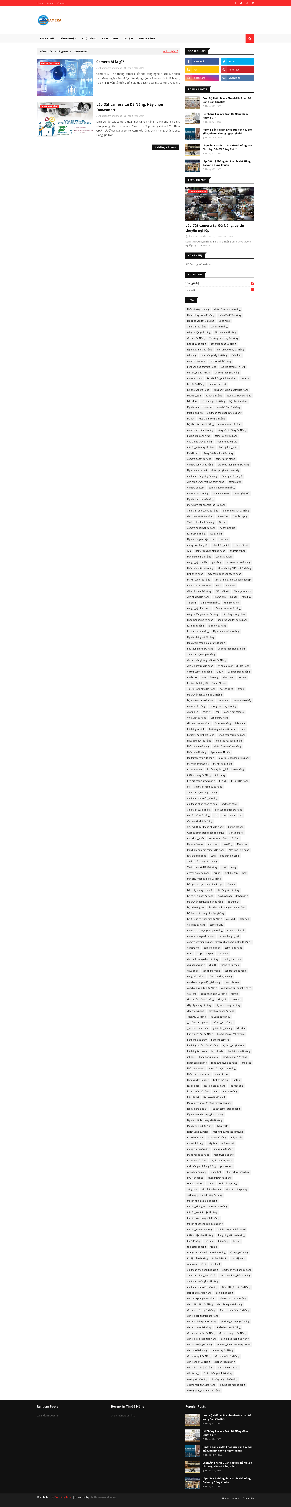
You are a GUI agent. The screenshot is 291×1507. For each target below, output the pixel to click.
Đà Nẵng (191, 355)
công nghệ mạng (211, 970)
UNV (224, 867)
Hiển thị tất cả (170, 51)
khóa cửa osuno (195, 1068)
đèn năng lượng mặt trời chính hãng (205, 481)
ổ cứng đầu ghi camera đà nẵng (203, 1390)
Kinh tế (233, 596)
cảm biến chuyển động (220, 976)
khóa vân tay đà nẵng (198, 309)
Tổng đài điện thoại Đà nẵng (218, 453)
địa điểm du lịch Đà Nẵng (236, 510)
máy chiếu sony (195, 1137)
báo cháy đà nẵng (196, 343)
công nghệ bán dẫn (197, 562)
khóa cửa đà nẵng (196, 752)
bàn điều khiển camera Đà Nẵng (204, 878)
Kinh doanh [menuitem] (110, 38)
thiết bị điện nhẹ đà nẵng (200, 1235)
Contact (61, 3)
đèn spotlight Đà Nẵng (199, 1356)
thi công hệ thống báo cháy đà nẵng (225, 769)
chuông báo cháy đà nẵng (223, 706)
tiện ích (223, 781)
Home (40, 3)
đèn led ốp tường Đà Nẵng (235, 1338)
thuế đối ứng (193, 1241)
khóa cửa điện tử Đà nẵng (227, 746)
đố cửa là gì (193, 1373)
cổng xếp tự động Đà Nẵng (232, 430)
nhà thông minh (221, 545)
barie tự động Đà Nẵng (199, 556)
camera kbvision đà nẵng (200, 430)
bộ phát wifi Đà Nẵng (198, 389)
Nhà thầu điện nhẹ (196, 855)
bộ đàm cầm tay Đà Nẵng (200, 424)
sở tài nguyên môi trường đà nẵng (204, 1195)
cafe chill (230, 919)
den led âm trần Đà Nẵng (200, 999)
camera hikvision (196, 361)
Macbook (242, 844)
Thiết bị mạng (240, 516)
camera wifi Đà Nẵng (220, 361)
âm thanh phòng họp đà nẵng (202, 510)
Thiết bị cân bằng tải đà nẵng (202, 861)
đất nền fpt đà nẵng (224, 1361)
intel (243, 729)
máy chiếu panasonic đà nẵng (233, 758)
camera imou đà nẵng (229, 424)
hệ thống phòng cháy (234, 614)
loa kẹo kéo (193, 1085)
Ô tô (203, 1264)
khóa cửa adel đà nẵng (199, 740)
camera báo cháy (242, 700)
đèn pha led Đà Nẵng (198, 596)
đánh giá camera (242, 591)
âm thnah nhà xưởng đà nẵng (202, 1287)
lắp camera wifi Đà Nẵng (226, 631)
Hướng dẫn (220, 596)
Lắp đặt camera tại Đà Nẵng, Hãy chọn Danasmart (129, 107)
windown (192, 1264)
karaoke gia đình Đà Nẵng (200, 735)
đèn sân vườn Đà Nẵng (227, 1356)
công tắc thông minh (235, 970)
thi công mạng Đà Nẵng (227, 372)
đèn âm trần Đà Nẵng (198, 815)
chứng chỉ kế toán (229, 965)
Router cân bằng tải (197, 683)
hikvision (241, 1028)
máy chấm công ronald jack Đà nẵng (206, 504)
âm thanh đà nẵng (196, 326)
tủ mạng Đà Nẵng (239, 1252)
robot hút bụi (241, 545)
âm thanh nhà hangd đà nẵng (202, 1269)
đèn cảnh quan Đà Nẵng (229, 1304)
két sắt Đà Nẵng (195, 384)
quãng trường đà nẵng (219, 1177)
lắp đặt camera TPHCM (233, 366)
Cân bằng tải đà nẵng (239, 671)
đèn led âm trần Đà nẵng (200, 666)
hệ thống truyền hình (233, 1045)
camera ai (223, 700)
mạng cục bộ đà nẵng (198, 1149)
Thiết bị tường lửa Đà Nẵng (201, 689)
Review (242, 677)
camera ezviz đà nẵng (226, 435)
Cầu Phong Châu (196, 838)
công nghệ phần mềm (198, 608)
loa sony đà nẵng (217, 625)
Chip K (219, 671)
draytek (222, 999)
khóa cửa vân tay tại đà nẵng (232, 620)
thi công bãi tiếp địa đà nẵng (202, 1200)
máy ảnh (212, 1143)
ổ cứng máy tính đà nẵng (225, 1379)
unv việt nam (238, 1258)
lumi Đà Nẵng (230, 1091)
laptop (236, 1080)
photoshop (226, 1166)
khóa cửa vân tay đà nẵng (227, 309)
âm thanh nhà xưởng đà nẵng (202, 798)
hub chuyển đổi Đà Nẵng (200, 1034)
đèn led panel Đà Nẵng (199, 1327)
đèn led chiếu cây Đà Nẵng (201, 1310)
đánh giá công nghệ (232, 476)
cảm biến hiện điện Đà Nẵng (202, 988)
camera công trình (225, 458)
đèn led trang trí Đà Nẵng (232, 1333)
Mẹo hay (246, 596)
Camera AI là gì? (110, 61)
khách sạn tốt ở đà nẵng (235, 1057)
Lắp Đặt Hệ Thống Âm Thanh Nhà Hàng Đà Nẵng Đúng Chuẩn (226, 163)
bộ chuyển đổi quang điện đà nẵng (205, 901)
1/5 (216, 815)
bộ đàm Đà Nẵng (238, 401)
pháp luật (216, 1172)
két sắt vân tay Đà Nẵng (239, 395)
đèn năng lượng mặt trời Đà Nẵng (231, 389)
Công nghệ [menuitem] (67, 38)
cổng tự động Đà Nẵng (198, 332)
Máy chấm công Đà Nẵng (212, 418)
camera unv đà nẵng (197, 493)
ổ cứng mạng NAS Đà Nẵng (201, 1384)
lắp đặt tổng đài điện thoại (200, 539)
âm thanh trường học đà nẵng (202, 1281)
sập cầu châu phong (236, 1189)
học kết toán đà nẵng (239, 1051)
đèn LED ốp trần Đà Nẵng (233, 1298)
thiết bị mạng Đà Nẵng (199, 775)
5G (240, 815)
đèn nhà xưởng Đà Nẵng (199, 1344)
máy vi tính (236, 1137)
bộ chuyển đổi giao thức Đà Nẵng (204, 694)
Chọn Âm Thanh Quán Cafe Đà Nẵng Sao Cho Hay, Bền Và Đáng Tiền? (227, 147)
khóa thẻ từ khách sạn (198, 1074)
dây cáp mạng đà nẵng (199, 1005)
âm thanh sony (229, 804)
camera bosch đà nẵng (199, 458)
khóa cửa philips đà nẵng (200, 568)
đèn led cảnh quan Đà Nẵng (201, 1321)
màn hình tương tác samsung (228, 1131)
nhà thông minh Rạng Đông (201, 1166)
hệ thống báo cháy (197, 1039)
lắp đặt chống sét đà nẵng (200, 637)
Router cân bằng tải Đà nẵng (210, 550)
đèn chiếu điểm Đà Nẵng (200, 1304)
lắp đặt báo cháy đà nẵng (200, 499)
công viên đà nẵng (196, 717)
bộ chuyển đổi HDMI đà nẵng (233, 896)
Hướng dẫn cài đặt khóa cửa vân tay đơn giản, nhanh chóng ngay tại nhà (227, 131)
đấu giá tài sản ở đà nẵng (200, 1367)
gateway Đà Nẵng (196, 1016)
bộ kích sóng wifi (196, 907)
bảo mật (231, 884)
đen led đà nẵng (224, 1292)
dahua (234, 993)
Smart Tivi (223, 516)
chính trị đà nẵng (196, 965)
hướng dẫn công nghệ (198, 435)
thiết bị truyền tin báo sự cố (231, 1229)
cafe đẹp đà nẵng (196, 924)
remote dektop (195, 1183)
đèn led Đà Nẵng (196, 338)
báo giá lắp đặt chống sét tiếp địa (204, 884)
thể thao (209, 1241)
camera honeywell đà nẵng (201, 527)
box (244, 873)
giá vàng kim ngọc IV (197, 1022)
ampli (241, 689)
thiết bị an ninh (195, 412)
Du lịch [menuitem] (128, 38)
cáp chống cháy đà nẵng (199, 441)
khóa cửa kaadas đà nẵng (229, 740)
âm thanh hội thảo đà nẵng (208, 786)
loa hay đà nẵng (195, 625)
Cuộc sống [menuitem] (89, 38)
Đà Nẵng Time (63, 1497)
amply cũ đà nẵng (210, 602)
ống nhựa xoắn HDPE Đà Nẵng (233, 666)
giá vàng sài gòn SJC (223, 1022)
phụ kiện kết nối (195, 1177)
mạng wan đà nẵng (223, 1154)
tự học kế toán (219, 1258)
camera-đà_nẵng (233, 947)
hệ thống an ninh (196, 729)
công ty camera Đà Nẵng (228, 608)
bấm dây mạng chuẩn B (199, 890)
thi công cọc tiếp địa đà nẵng (202, 1212)
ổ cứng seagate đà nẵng (232, 1384)
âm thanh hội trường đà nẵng (202, 792)
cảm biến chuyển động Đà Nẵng (203, 982)
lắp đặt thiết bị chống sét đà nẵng (204, 1120)
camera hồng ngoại (229, 936)
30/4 (232, 815)
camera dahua (194, 378)
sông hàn (192, 1189)
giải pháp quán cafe (197, 1028)
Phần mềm (228, 677)
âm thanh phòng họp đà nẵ (201, 1275)
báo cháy (192, 401)
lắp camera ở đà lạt (197, 1108)
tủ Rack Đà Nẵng (239, 781)
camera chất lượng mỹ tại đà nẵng (205, 930)
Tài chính (192, 602)
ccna (189, 953)
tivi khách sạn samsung (199, 585)
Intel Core (192, 677)
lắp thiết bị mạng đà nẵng (200, 758)
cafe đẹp (244, 919)
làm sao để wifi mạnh (214, 1097)
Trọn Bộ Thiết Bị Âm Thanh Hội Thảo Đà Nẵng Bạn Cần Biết (226, 100)
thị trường (223, 1241)
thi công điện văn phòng (199, 1229)
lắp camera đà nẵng (225, 332)
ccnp (199, 953)
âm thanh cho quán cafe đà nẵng (224, 412)
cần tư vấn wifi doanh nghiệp (236, 988)
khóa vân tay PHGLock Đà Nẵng (234, 568)
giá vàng (216, 562)
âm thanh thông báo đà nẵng (235, 1275)
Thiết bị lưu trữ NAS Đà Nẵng (202, 867)
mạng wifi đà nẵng (196, 1160)
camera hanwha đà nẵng (222, 487)
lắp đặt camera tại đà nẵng (226, 1108)
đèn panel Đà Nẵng (197, 1350)
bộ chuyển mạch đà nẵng (200, 896)
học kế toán (217, 1051)
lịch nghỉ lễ (222, 1126)
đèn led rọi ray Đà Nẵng (228, 1327)
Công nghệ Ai (236, 832)
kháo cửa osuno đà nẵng (224, 1062)
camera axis (235, 481)
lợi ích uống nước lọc (197, 1131)
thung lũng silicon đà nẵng (231, 1235)
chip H (209, 953)
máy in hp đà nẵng (222, 763)
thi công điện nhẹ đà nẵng (200, 447)
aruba (217, 873)
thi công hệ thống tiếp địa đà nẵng (205, 1223)
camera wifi (193, 947)
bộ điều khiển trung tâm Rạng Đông (205, 913)
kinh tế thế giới (220, 1080)
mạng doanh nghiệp (197, 545)
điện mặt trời (222, 591)
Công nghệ (220, 283)
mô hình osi (227, 1143)
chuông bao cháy (232, 959)
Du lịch (220, 289)
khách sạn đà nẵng (197, 1062)
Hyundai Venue (195, 844)
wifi (189, 550)
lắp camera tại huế (197, 470)
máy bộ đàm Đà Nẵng (228, 407)
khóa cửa (246, 1062)
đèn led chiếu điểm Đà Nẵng (234, 1310)
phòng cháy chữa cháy (237, 1172)
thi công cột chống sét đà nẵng (203, 1218)
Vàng (233, 867)
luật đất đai (193, 1097)
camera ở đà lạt (212, 947)
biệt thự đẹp (231, 873)
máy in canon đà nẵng (198, 579)
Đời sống (230, 585)
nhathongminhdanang (110, 68)
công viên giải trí (195, 976)
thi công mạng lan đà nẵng (231, 648)
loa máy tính (236, 1085)
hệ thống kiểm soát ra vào (222, 729)
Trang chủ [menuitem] (47, 38)
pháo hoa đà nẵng (196, 1172)
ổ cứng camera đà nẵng (199, 671)
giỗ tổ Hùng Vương (222, 1028)
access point (226, 689)
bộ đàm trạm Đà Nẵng (213, 401)
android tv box (237, 550)
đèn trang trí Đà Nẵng (198, 1361)
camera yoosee (221, 493)
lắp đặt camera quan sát (200, 407)
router (211, 1183)
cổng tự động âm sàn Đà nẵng (202, 614)
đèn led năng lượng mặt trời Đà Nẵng (206, 660)
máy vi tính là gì (195, 1143)
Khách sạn (213, 844)
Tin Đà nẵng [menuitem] (147, 38)
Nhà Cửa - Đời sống (239, 850)
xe (188, 786)
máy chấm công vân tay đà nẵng (224, 573)
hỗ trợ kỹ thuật (227, 527)
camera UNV (216, 924)
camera (245, 378)
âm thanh (215, 1264)
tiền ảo (236, 1241)
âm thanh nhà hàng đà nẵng (236, 1269)
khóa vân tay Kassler (198, 1080)
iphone (191, 1057)
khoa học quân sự (208, 1057)
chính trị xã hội (231, 602)
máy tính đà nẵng (217, 1137)
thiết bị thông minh (228, 447)
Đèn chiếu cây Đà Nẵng (199, 1292)
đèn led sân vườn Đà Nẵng (201, 1333)
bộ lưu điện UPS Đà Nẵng (200, 700)
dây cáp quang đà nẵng (228, 1005)
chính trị (207, 712)
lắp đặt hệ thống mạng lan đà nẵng (205, 1114)
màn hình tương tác (227, 441)
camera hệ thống (196, 706)
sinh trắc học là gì (228, 1183)
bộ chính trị (233, 901)
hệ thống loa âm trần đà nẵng (202, 1045)
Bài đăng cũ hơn (165, 147)
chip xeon (223, 953)
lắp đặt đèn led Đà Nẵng (199, 1126)
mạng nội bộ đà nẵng (198, 1154)
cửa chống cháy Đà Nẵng (214, 355)
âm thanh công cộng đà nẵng (202, 476)
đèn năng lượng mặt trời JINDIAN (234, 1344)
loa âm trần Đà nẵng (198, 631)
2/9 (223, 815)
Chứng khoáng (235, 827)
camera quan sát (217, 384)
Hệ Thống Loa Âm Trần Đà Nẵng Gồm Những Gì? (225, 115)
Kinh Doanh (193, 453)
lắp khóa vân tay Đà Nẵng (200, 320)
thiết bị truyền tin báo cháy (225, 470)
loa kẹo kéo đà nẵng (214, 1085)
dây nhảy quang (195, 1011)
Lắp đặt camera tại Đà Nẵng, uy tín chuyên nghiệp (214, 228)
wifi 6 (218, 585)
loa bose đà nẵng (196, 533)
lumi (216, 1091)
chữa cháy (192, 970)
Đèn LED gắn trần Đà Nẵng (236, 1287)
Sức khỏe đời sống (229, 855)
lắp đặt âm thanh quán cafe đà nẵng (206, 643)
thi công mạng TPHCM (198, 372)
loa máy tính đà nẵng (198, 1091)
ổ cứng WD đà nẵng (197, 1379)
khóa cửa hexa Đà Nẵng (237, 562)
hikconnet (240, 723)
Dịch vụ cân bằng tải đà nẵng (224, 838)
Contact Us (248, 1498)
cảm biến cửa (232, 982)
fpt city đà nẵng (223, 723)
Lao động (228, 844)
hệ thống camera (220, 1039)
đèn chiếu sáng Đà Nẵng (223, 343)
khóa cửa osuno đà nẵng (200, 620)
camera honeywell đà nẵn (200, 936)
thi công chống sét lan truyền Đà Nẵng (207, 1206)
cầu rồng (191, 993)
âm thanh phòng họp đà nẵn (202, 804)
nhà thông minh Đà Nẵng (200, 648)
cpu (218, 712)
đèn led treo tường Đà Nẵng (201, 1338)
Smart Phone (219, 683)
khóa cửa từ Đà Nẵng (198, 746)
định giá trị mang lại (228, 1367)
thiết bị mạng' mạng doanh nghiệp (233, 579)
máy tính (223, 539)
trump (213, 1246)
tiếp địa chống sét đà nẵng (201, 781)
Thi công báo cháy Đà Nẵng (223, 338)
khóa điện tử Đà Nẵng (229, 315)
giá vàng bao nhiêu (220, 1016)
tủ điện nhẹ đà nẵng (197, 1258)
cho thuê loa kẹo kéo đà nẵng (202, 959)
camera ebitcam (195, 487)
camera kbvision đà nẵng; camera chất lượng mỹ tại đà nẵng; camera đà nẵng (218, 942)
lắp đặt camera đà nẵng (199, 349)
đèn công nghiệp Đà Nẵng (228, 809)
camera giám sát (236, 930)
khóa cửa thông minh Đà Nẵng (233, 464)
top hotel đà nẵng (196, 1246)
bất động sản (194, 395)
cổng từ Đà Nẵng (219, 717)
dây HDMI (236, 999)
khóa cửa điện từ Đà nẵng (222, 1068)
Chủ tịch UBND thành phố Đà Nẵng (205, 827)
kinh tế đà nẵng (195, 573)
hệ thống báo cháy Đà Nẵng (201, 366)
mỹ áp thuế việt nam (221, 1160)
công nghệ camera (234, 712)
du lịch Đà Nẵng (213, 395)
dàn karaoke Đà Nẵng (198, 723)
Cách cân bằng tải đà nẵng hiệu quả (205, 832)
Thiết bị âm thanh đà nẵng (200, 522)
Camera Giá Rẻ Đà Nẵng (199, 821)
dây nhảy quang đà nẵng (221, 1011)
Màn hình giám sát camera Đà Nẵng (205, 850)
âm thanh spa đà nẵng (198, 809)
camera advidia (224, 556)
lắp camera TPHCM (220, 752)
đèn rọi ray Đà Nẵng (222, 1350)
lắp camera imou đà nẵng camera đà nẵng (209, 1103)
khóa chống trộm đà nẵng (232, 735)
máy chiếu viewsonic (198, 763)
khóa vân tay (221, 1074)
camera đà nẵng (219, 326)
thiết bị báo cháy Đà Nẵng (230, 349)
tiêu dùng (220, 775)
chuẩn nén (192, 712)
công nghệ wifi (241, 493)
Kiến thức (236, 355)
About (50, 3)
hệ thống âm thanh (197, 1051)
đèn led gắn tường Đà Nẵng (235, 1321)
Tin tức (222, 522)
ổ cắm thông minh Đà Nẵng (218, 1373)
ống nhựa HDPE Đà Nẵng (200, 516)
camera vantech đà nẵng (200, 464)
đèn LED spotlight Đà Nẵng (201, 1298)
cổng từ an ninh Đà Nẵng (214, 993)
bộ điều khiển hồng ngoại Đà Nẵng (227, 907)
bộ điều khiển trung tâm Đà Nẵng (204, 919)
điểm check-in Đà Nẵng (199, 591)
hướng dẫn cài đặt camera (231, 1034)
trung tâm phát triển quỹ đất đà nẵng (206, 1252)
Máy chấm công (210, 677)
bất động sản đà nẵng (228, 890)
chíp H (212, 965)
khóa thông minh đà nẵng (200, 315)
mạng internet (194, 769)
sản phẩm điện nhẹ (211, 1189)
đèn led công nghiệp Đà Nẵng (202, 1315)
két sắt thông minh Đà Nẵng (221, 378)
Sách (213, 855)
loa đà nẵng (216, 533)
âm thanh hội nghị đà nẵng (201, 654)
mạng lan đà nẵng (223, 1149)
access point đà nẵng (198, 873)
